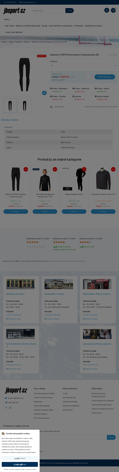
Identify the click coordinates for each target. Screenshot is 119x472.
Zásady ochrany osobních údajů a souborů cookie (20, 469)
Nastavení (19, 458)
